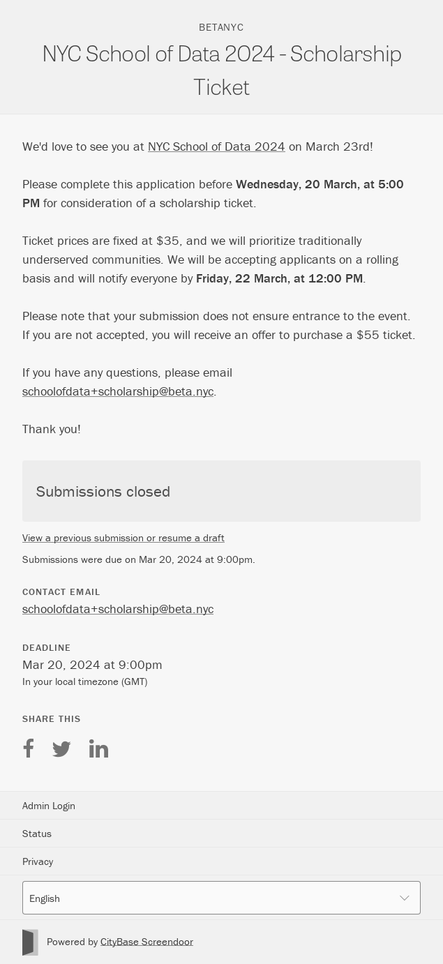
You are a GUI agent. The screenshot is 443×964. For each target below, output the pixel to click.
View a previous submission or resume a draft (123, 537)
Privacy (37, 861)
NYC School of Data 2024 (216, 146)
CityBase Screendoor (146, 941)
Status (37, 833)
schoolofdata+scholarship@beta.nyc (117, 391)
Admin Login (48, 805)
